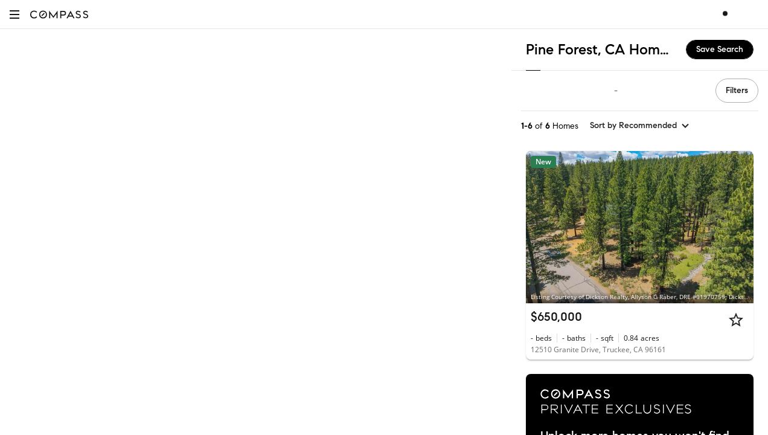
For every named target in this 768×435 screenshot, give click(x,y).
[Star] (736, 319)
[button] (14, 14)
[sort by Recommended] (640, 125)
